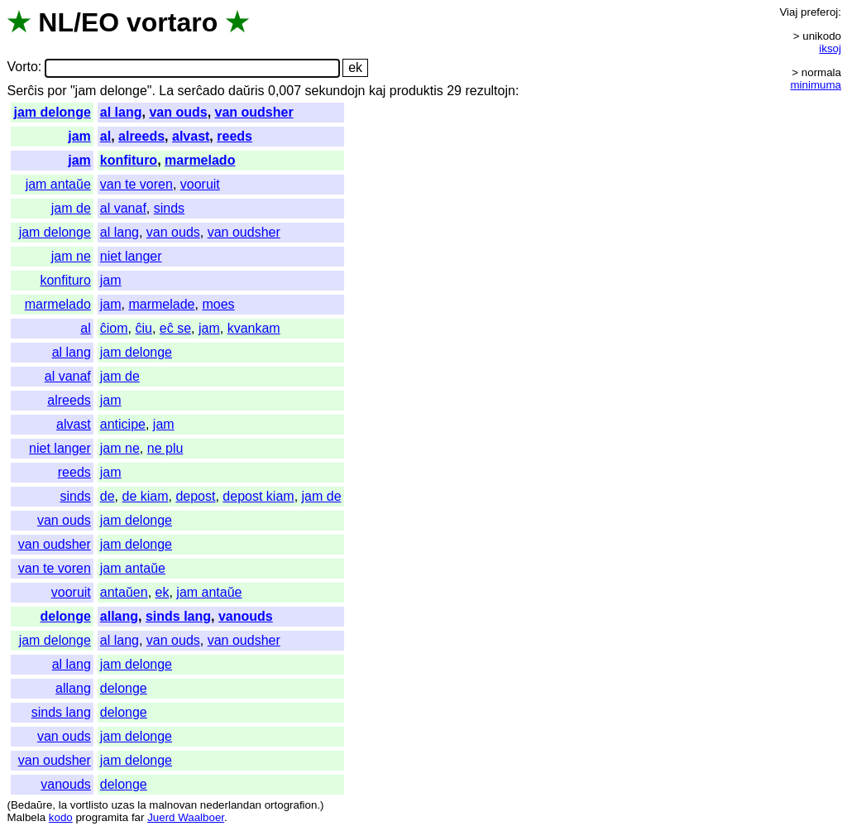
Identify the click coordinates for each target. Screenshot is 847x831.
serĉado (201, 91)
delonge (65, 616)
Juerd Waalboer (185, 817)
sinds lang (178, 616)
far (138, 817)
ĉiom (114, 328)
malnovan (173, 805)
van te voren (136, 184)
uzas (122, 805)
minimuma (816, 85)
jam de (71, 208)
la (63, 805)
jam (79, 136)
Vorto (22, 67)
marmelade (161, 304)
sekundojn (335, 91)
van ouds (178, 112)
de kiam (145, 496)
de (107, 496)
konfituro (128, 160)
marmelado (200, 160)
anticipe (123, 424)
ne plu (165, 448)
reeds (234, 136)
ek (163, 592)
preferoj (819, 12)
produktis (416, 91)
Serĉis (25, 91)
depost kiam (258, 496)
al (105, 136)
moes (218, 304)
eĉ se (175, 328)
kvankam (253, 328)
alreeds (141, 136)
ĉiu (143, 328)
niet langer (131, 256)
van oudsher (254, 112)
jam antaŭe (58, 184)
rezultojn (489, 91)
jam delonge (51, 112)
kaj (377, 91)
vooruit (200, 184)
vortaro (172, 22)
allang (119, 616)
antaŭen (124, 592)
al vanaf (123, 208)
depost (195, 496)
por (56, 91)
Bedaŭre (31, 805)
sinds (169, 208)
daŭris (246, 91)
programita (101, 817)
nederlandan (230, 805)
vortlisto (89, 805)
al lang (121, 112)
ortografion (291, 805)
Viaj (788, 12)
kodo (61, 817)
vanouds (245, 616)
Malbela (26, 817)
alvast (190, 136)
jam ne (71, 256)
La (166, 91)
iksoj (830, 48)
